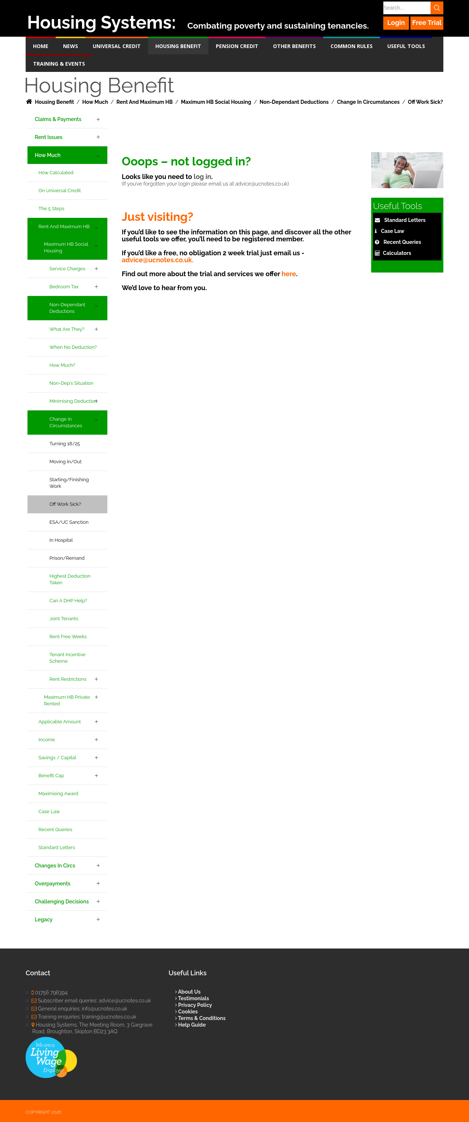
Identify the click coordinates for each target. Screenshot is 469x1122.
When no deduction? (73, 347)
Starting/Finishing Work (69, 483)
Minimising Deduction (73, 401)
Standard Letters (56, 847)
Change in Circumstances (65, 422)
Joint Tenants (63, 618)
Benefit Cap (51, 775)
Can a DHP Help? (68, 600)
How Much (47, 155)
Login (396, 22)
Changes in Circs (55, 866)
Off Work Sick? (65, 504)
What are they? (66, 329)
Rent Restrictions (67, 679)
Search (437, 7)
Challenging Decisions (62, 901)
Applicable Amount (59, 721)
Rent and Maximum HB (63, 226)
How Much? (62, 365)
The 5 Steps (51, 208)
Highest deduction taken (70, 579)
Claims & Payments (58, 119)
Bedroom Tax (63, 286)
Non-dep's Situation (71, 383)
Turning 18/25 (64, 443)
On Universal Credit (59, 190)
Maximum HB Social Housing (66, 247)
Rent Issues (48, 137)
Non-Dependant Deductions (67, 308)
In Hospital (61, 540)
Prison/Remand (67, 558)
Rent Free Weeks (68, 636)
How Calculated (55, 172)
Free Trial (427, 22)
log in (202, 176)
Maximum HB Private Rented (67, 700)
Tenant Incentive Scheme (67, 658)
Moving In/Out (65, 461)
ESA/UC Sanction (68, 522)
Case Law (49, 811)
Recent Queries (55, 829)
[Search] (413, 7)
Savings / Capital (57, 757)
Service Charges (67, 268)
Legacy (43, 919)
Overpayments (52, 884)
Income (46, 739)
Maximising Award (58, 793)
